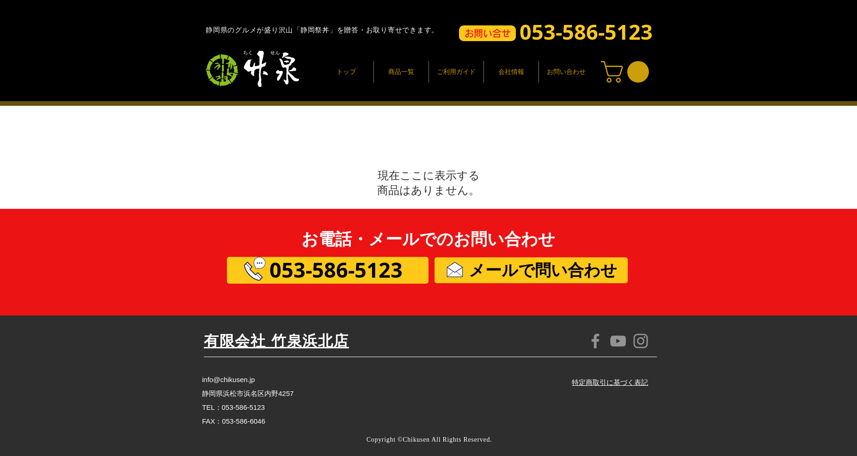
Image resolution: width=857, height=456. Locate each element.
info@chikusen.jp (228, 379)
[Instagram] (640, 341)
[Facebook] (595, 341)
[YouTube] (618, 341)
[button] (487, 33)
